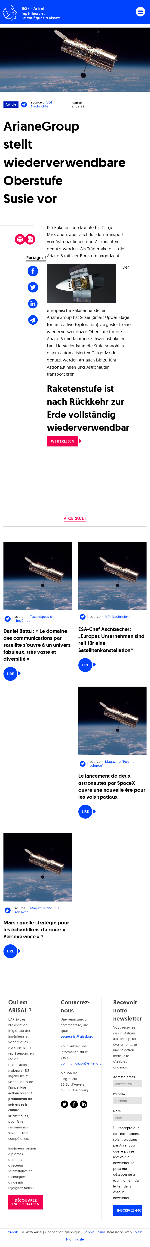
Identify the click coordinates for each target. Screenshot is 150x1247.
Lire (10, 673)
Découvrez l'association (25, 1202)
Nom (117, 1111)
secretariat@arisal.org (77, 1036)
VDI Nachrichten (41, 104)
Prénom (119, 1094)
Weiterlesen (62, 441)
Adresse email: (124, 1077)
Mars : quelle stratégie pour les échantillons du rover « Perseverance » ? (36, 929)
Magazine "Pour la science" (112, 764)
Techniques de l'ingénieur (34, 619)
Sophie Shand (94, 1232)
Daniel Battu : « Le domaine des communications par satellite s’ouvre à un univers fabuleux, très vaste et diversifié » (36, 645)
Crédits (13, 1232)
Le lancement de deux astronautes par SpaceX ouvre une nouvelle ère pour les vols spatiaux (111, 786)
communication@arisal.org (81, 1063)
